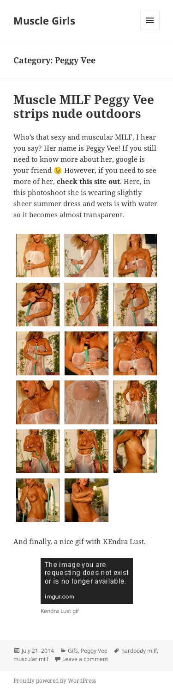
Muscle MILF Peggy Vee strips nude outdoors (83, 106)
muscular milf (30, 659)
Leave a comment (85, 659)
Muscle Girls (44, 20)
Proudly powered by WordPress (54, 681)
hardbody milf (139, 651)
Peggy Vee (94, 651)
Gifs (73, 651)
